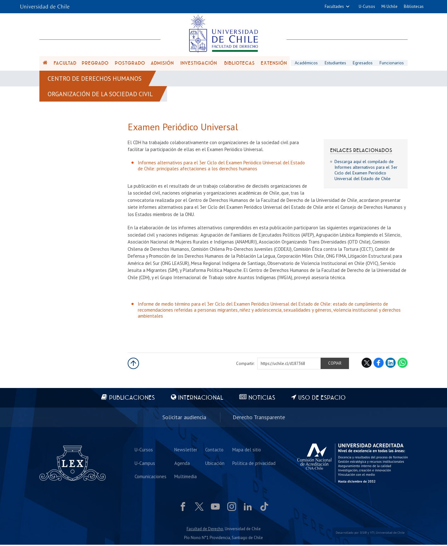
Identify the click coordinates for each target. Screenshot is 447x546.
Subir (133, 365)
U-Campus (145, 464)
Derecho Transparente (259, 418)
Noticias (262, 400)
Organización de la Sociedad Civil (101, 95)
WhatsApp (402, 364)
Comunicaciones (150, 478)
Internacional (200, 400)
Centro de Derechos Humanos (95, 79)
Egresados (363, 63)
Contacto (214, 451)
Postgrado (130, 64)
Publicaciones (131, 400)
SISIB (363, 534)
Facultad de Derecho (205, 530)
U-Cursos (367, 6)
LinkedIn (390, 364)
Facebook (378, 365)
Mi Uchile (389, 6)
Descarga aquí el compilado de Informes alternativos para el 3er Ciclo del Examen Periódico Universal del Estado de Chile (366, 171)
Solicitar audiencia (184, 418)
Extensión (274, 64)
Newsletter (185, 451)
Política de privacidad (254, 464)
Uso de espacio (322, 400)
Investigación (198, 64)
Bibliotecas (414, 6)
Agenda (182, 464)
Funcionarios (391, 63)
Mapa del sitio (246, 451)
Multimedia (185, 478)
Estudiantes (335, 63)
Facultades (334, 6)
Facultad (65, 64)
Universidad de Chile (390, 534)
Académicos (306, 63)
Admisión (162, 64)
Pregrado (95, 64)
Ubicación (214, 464)
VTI (372, 534)
